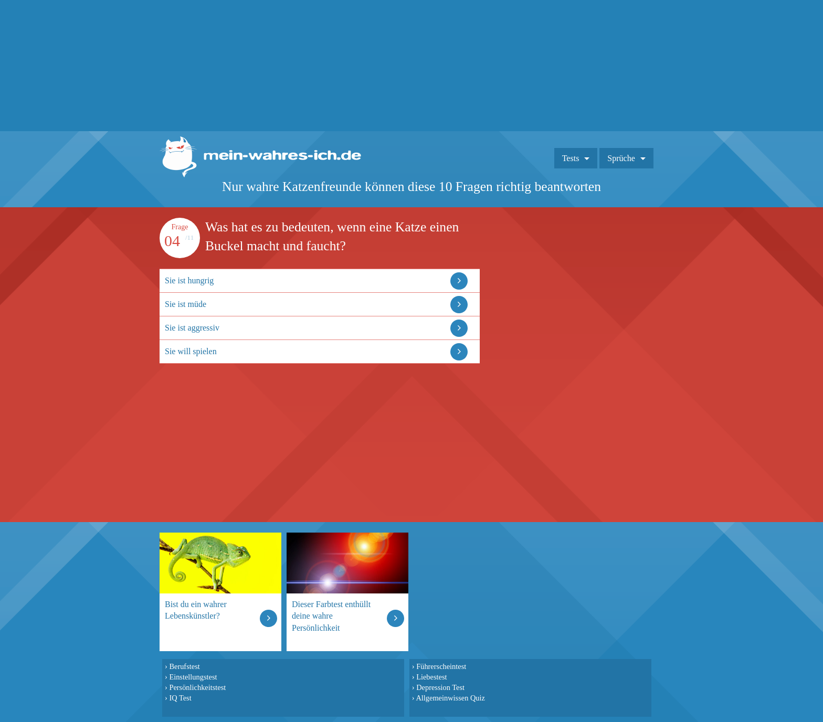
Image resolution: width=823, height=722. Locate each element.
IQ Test (180, 698)
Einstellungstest (193, 677)
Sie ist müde (185, 304)
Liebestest (431, 677)
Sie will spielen (191, 351)
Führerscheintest (441, 666)
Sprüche (621, 158)
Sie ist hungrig (189, 280)
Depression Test (440, 687)
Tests (570, 158)
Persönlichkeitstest (197, 687)
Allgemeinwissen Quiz (450, 698)
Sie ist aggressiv (192, 327)
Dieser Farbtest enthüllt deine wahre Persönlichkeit (331, 616)
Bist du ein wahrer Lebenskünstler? (196, 610)
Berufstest (184, 666)
